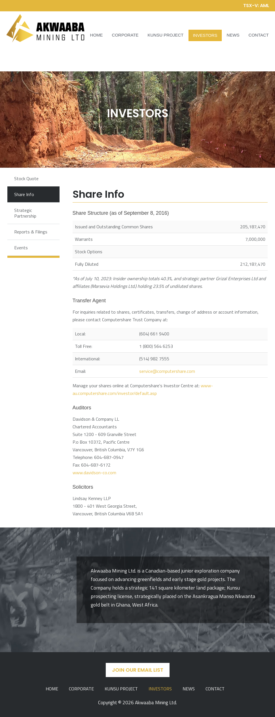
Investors (205, 35)
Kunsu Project (166, 35)
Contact (259, 35)
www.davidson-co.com (94, 472)
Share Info (24, 194)
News (233, 35)
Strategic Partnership (25, 213)
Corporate (125, 35)
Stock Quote (26, 178)
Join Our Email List (137, 669)
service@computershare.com (167, 371)
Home (96, 35)
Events (21, 247)
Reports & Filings (30, 231)
